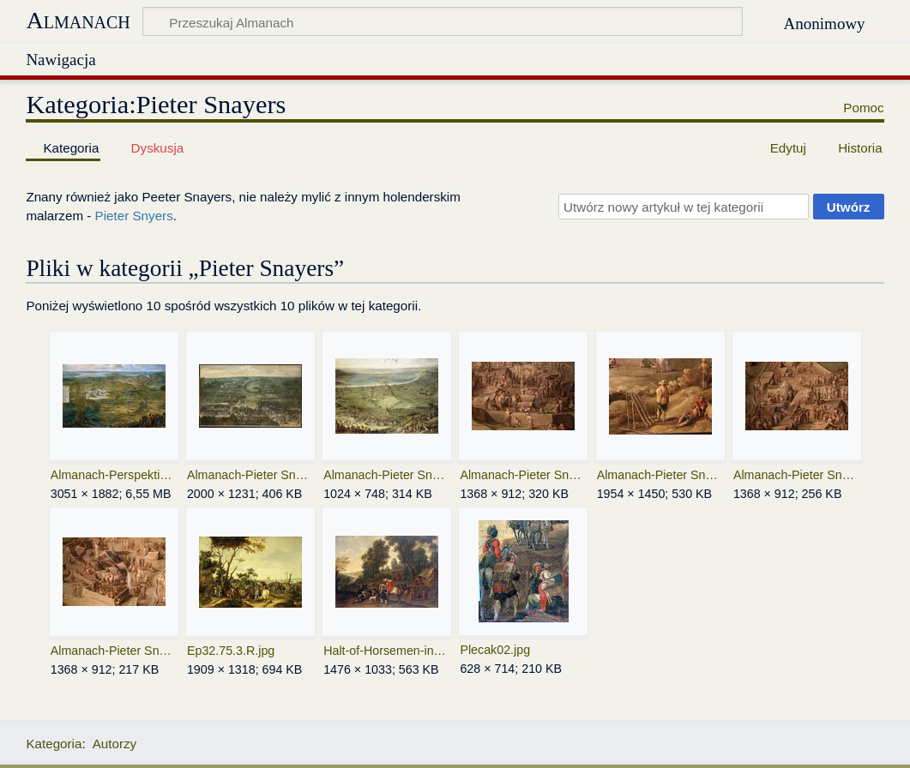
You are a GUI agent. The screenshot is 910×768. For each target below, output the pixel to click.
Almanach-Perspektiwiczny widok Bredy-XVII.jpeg (114, 475)
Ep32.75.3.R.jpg (230, 650)
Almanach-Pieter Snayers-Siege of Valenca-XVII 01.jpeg (386, 475)
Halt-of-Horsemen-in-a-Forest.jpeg (386, 650)
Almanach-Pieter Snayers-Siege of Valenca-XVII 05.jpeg (114, 650)
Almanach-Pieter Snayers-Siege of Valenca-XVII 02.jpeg (523, 475)
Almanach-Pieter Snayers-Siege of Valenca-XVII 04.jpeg (796, 475)
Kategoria (53, 743)
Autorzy (115, 743)
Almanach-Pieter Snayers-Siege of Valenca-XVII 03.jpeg (660, 475)
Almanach (78, 20)
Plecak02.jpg (495, 650)
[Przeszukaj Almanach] (442, 21)
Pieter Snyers (134, 215)
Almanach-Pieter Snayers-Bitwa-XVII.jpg (250, 475)
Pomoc (863, 107)
